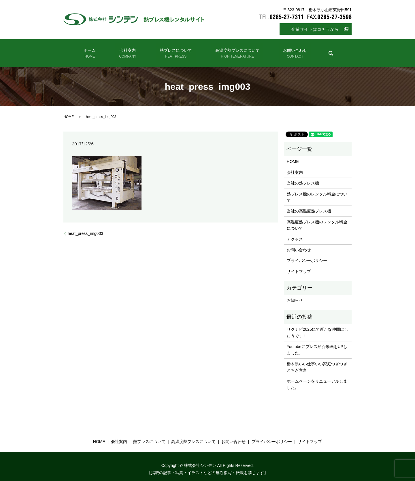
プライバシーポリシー (307, 255)
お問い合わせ (283, 50)
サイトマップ (299, 265)
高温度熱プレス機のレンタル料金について (317, 219)
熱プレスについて (173, 50)
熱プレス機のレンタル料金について (317, 191)
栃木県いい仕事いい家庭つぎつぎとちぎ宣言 (317, 361)
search (315, 50)
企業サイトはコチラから (315, 29)
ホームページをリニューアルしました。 (317, 378)
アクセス (295, 233)
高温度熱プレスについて (230, 50)
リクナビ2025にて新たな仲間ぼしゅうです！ (317, 327)
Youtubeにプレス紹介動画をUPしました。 (317, 344)
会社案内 (132, 50)
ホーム (101, 50)
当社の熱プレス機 (303, 177)
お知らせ (295, 294)
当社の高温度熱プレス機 (309, 205)
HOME (68, 111)
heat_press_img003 (85, 228)
